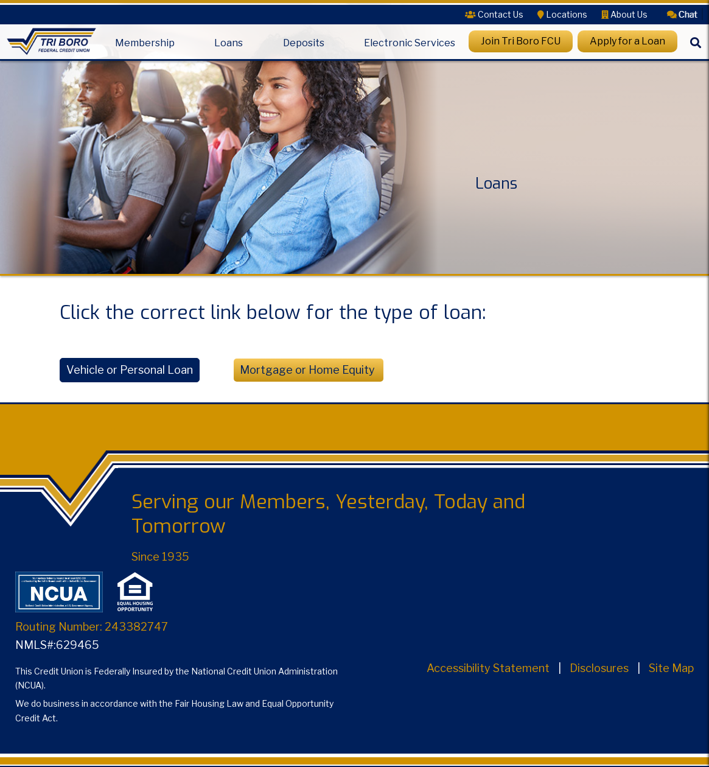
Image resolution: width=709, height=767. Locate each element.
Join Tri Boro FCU (521, 41)
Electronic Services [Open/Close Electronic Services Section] (409, 43)
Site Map (671, 668)
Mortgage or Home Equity (308, 369)
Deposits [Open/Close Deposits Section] (303, 43)
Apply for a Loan (627, 41)
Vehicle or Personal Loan (129, 369)
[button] (682, 13)
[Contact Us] (494, 14)
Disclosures (599, 668)
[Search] (695, 51)
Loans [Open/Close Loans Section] (228, 43)
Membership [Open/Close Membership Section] (145, 43)
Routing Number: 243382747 (91, 626)
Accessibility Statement (488, 668)
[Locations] (562, 14)
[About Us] (624, 14)
